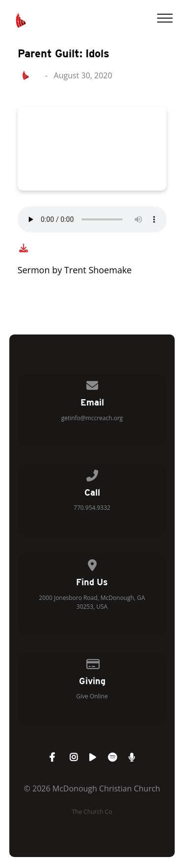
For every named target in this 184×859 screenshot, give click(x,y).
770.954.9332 (92, 507)
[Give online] (92, 662)
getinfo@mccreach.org (92, 418)
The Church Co (92, 812)
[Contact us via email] (92, 384)
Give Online (91, 696)
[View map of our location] (92, 563)
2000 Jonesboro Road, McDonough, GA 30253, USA (92, 602)
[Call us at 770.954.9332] (92, 474)
